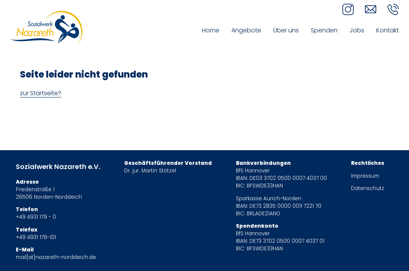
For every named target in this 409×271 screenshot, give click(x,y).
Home (210, 30)
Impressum (365, 176)
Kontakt (387, 30)
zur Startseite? (40, 93)
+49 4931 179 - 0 (36, 217)
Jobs (357, 30)
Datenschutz (367, 188)
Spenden (324, 30)
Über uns (286, 30)
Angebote (246, 30)
